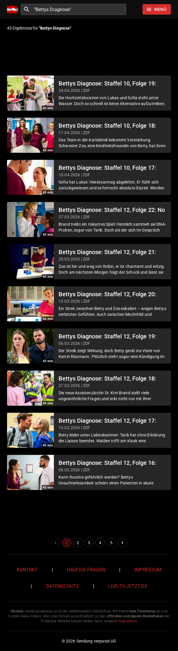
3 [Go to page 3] (89, 542)
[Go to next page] (122, 542)
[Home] (14, 9)
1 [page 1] (67, 542)
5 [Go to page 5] (111, 542)
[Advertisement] (89, 53)
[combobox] (79, 9)
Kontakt (27, 570)
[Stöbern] (157, 9)
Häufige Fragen (86, 570)
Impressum (147, 570)
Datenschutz (62, 586)
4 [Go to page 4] (100, 542)
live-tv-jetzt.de (127, 586)
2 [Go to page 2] (78, 542)
